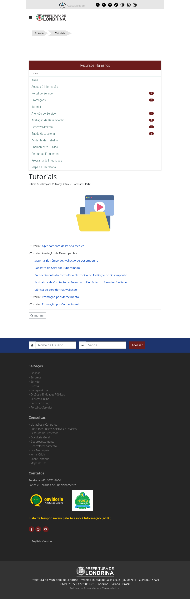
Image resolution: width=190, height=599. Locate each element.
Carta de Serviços (41, 403)
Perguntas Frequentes (45, 154)
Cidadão (36, 373)
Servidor (36, 381)
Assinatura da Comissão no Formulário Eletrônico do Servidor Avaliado (80, 282)
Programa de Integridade (47, 160)
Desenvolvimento (42, 127)
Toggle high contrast (122, 5)
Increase (98, 5)
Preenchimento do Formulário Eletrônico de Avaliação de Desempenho (80, 275)
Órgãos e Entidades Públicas (48, 394)
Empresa (36, 377)
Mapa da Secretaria (44, 167)
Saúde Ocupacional (43, 133)
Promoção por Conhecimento (61, 304)
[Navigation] (30, 17)
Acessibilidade (75, 5)
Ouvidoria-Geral (40, 437)
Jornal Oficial (38, 454)
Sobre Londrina (40, 459)
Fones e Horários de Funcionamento (52, 485)
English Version (42, 541)
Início (35, 80)
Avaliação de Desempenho (48, 120)
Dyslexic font (116, 5)
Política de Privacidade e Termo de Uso (95, 588)
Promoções (39, 100)
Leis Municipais (40, 450)
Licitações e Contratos (44, 424)
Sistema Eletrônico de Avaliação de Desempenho (66, 260)
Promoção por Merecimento (60, 297)
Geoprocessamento (42, 441)
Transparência (39, 390)
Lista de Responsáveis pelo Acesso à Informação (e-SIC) (70, 518)
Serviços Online (40, 399)
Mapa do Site (38, 463)
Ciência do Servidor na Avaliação (55, 289)
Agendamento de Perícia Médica (63, 246)
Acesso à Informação (45, 87)
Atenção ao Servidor (44, 113)
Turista (35, 386)
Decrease (104, 5)
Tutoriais (37, 107)
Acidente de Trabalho (45, 140)
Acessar (137, 345)
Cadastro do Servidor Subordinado (57, 268)
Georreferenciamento (44, 446)
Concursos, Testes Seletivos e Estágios (54, 429)
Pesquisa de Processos (44, 433)
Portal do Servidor (43, 93)
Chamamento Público (45, 147)
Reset (110, 5)
